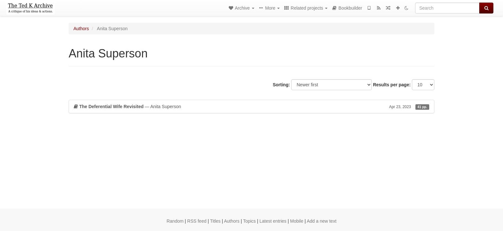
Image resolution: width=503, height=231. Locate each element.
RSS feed (197, 221)
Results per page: (392, 84)
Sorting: (281, 84)
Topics (249, 221)
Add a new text (322, 221)
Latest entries (273, 221)
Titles (215, 221)
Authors (81, 28)
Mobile (296, 221)
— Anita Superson (251, 106)
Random (174, 221)
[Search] (447, 8)
